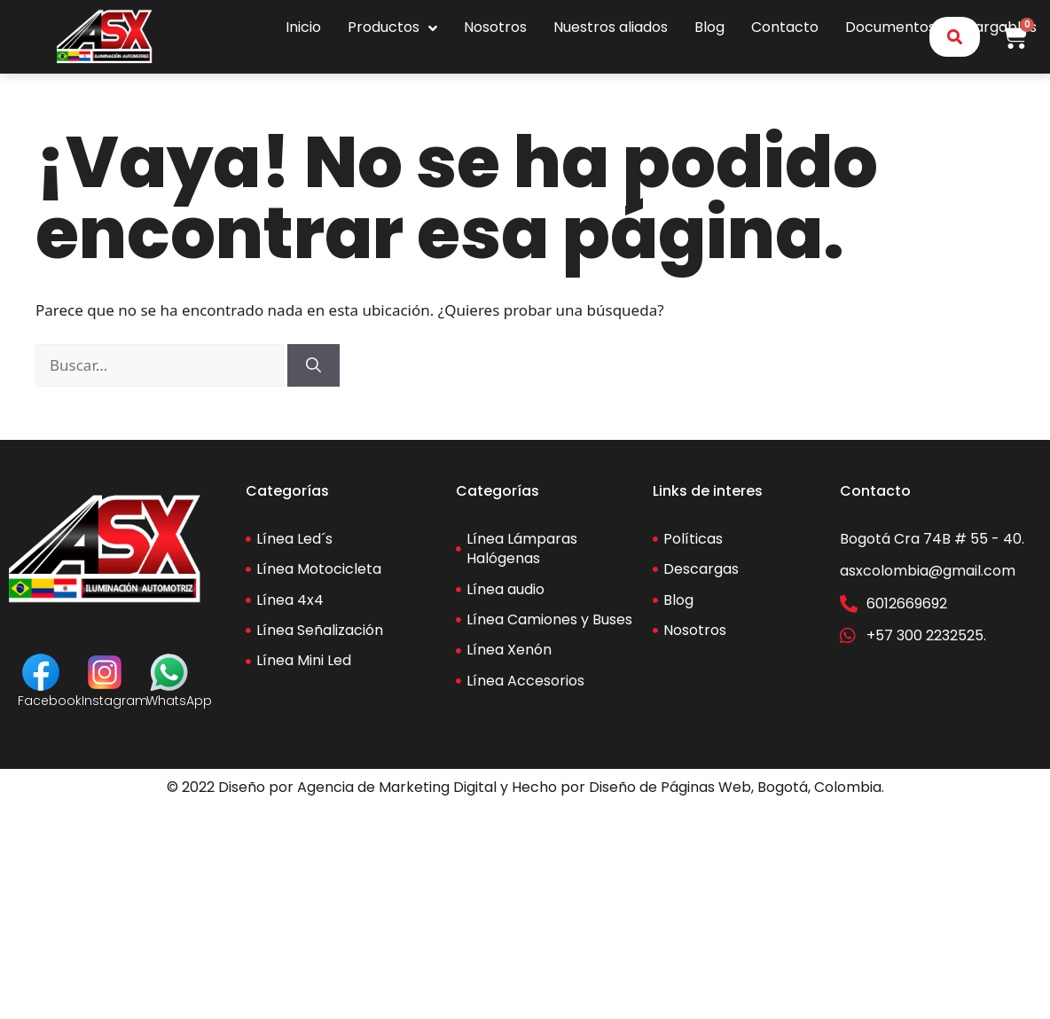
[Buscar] (313, 365)
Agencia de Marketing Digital (397, 787)
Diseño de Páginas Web (670, 787)
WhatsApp (179, 700)
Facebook (50, 700)
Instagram (115, 700)
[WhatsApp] (169, 672)
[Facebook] (41, 672)
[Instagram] (104, 672)
